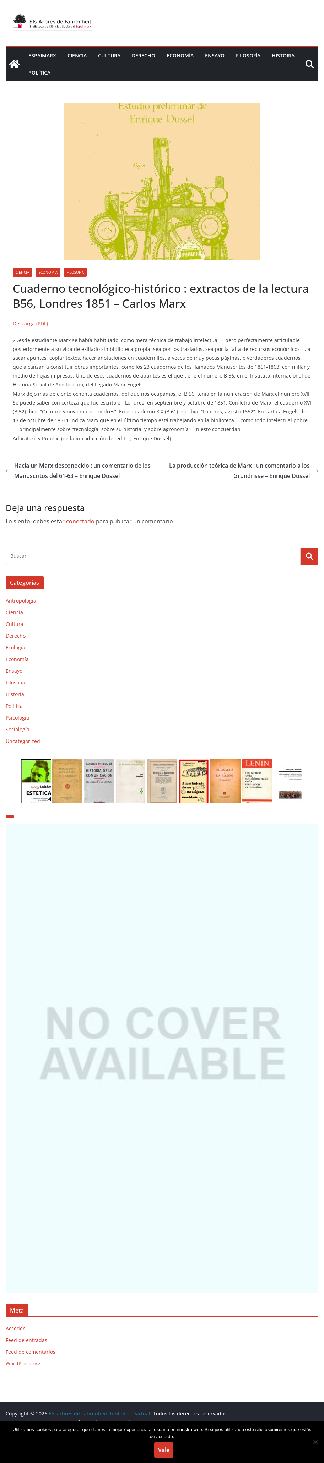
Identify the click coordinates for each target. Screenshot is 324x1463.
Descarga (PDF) (30, 323)
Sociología (17, 729)
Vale (163, 1450)
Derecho (143, 55)
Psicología (17, 717)
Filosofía (248, 55)
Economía (180, 55)
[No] (315, 1442)
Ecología (15, 647)
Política (39, 72)
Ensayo (215, 55)
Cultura (109, 55)
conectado (80, 521)
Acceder (15, 1357)
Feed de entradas (26, 1369)
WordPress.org (23, 1392)
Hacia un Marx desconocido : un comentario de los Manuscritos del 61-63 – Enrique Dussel (78, 471)
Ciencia (77, 55)
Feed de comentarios (30, 1380)
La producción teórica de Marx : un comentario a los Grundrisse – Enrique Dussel (243, 471)
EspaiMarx (42, 55)
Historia (283, 55)
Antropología (21, 600)
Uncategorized (23, 741)
